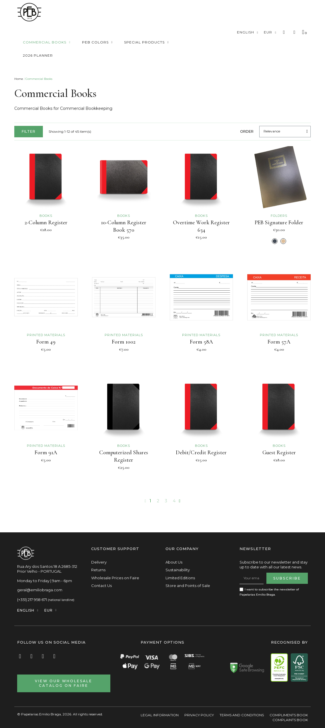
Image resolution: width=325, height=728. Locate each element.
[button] (284, 32)
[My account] (294, 32)
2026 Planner (38, 55)
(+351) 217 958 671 (32, 599)
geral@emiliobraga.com (39, 590)
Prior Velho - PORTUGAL (39, 571)
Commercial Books (47, 42)
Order (247, 131)
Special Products (146, 42)
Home (18, 79)
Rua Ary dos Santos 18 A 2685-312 (47, 566)
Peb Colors (97, 42)
